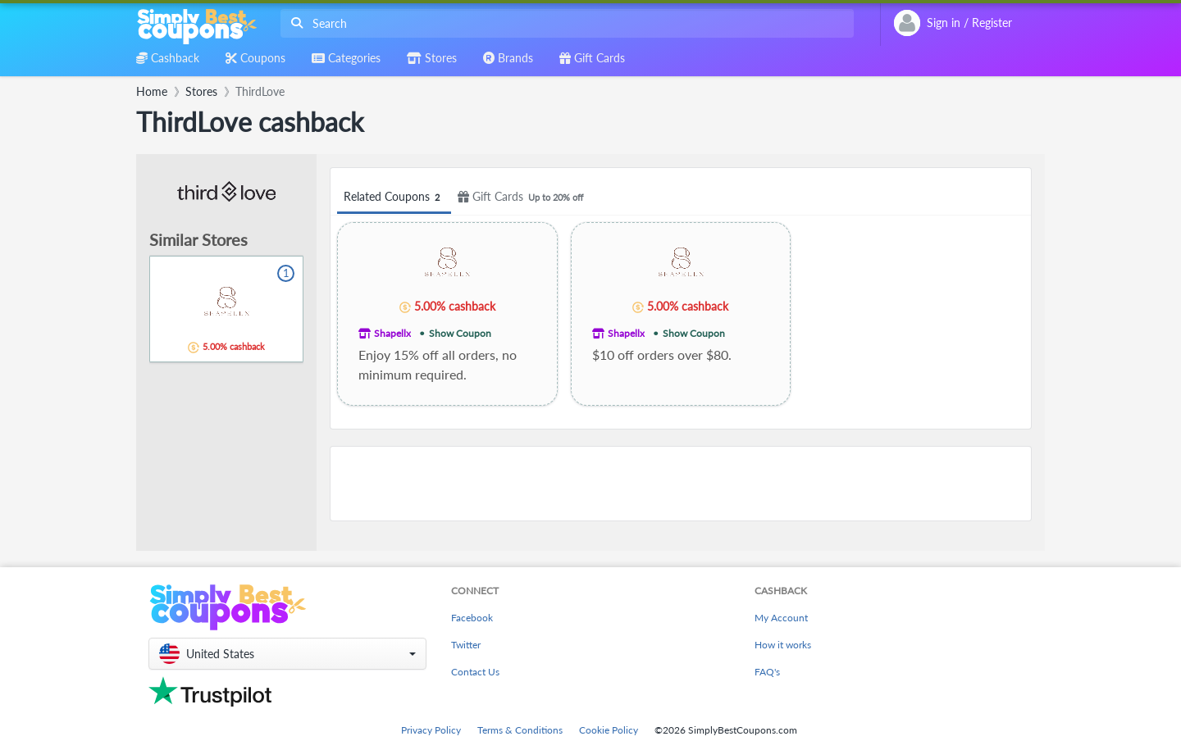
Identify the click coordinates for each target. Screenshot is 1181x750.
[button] (287, 654)
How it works (783, 645)
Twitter (466, 645)
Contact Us (475, 672)
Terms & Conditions (520, 730)
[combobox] (564, 23)
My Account (781, 617)
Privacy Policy (431, 730)
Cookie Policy (608, 730)
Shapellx (392, 333)
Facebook (472, 617)
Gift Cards (523, 197)
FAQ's (767, 672)
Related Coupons (394, 197)
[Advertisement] (681, 483)
